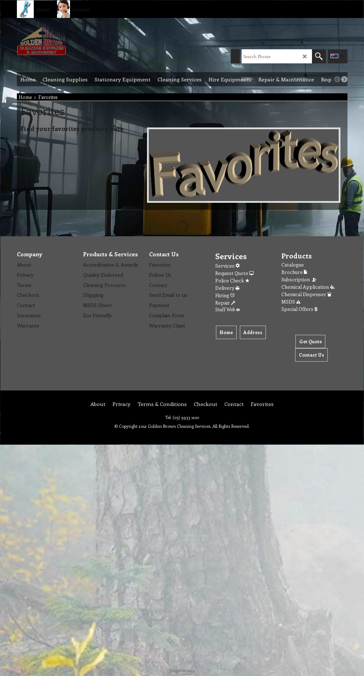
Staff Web (227, 309)
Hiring (225, 295)
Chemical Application (307, 286)
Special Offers (299, 309)
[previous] (337, 79)
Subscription (299, 279)
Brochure (294, 272)
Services (227, 265)
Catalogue (292, 264)
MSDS (290, 301)
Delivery (227, 287)
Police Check (232, 280)
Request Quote (234, 273)
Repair (225, 302)
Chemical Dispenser (306, 294)
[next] (344, 79)
